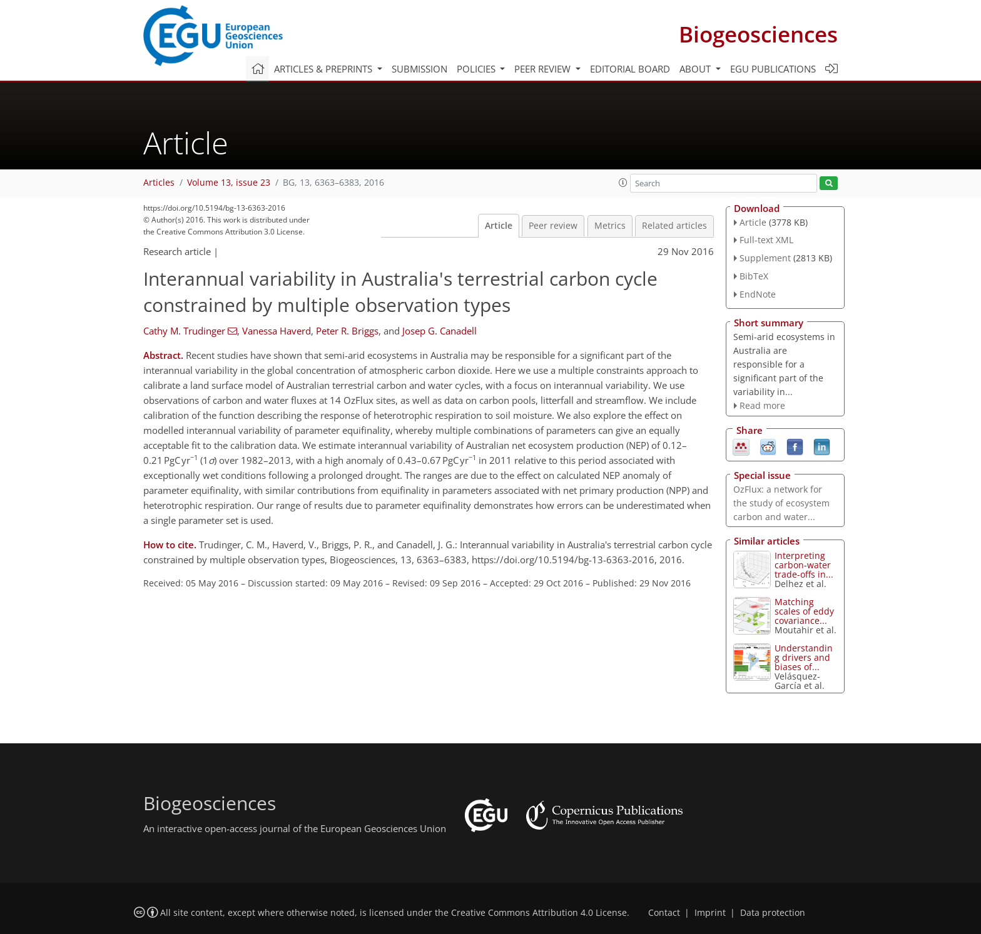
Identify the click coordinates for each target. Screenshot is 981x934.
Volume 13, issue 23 (228, 182)
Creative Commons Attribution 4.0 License (539, 912)
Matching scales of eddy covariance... (804, 611)
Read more (762, 405)
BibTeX (754, 276)
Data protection (772, 912)
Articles (159, 182)
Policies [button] (477, 69)
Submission (419, 69)
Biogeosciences (758, 34)
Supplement (765, 258)
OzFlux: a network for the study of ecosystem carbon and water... (781, 503)
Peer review (553, 225)
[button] (623, 182)
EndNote (758, 294)
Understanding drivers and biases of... (804, 657)
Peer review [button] (543, 69)
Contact (664, 912)
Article (498, 225)
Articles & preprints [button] (324, 69)
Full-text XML (766, 240)
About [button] (696, 69)
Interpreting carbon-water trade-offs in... (804, 565)
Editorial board (630, 69)
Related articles (674, 225)
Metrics (610, 225)
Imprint (710, 912)
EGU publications (773, 69)
